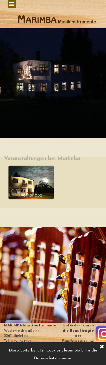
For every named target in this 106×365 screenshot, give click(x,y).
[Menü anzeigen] (12, 4)
